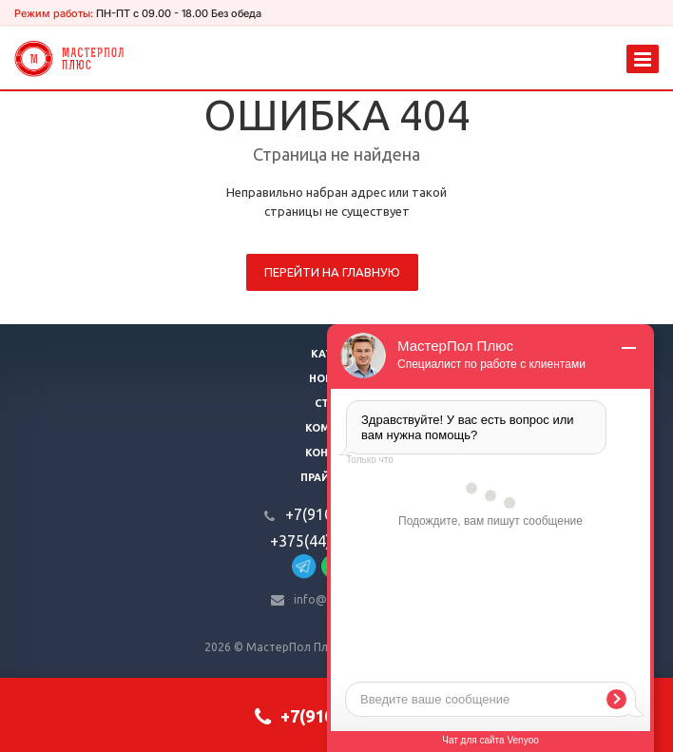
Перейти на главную (332, 272)
